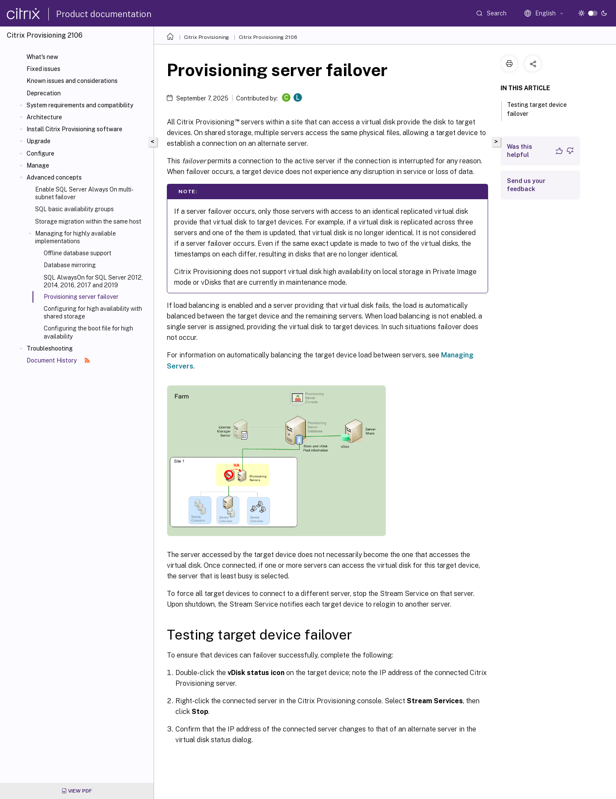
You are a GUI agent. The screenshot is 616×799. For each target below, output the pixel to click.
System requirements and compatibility (80, 105)
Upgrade (38, 141)
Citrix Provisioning (206, 37)
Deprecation (44, 93)
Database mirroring (70, 265)
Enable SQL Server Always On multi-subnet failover (84, 193)
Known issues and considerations (72, 80)
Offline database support (77, 253)
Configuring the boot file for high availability (88, 332)
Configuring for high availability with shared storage (93, 312)
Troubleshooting (50, 348)
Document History (58, 360)
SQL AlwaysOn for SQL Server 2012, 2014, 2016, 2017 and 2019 (93, 281)
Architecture (44, 117)
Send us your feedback (526, 184)
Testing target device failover (537, 109)
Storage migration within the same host (88, 221)
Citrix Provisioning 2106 (268, 37)
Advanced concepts (54, 177)
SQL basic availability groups (74, 209)
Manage (38, 165)
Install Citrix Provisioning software (74, 129)
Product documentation (103, 14)
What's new (42, 56)
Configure (40, 153)
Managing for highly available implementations (75, 237)
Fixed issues (43, 68)
